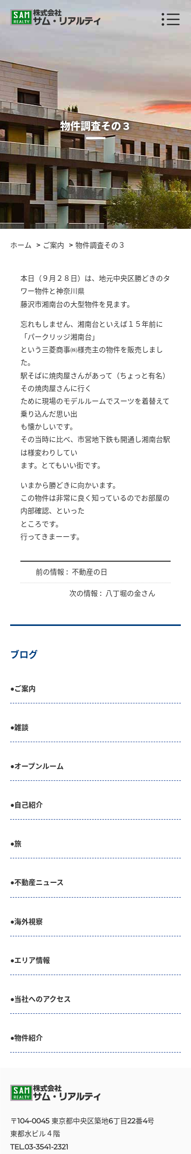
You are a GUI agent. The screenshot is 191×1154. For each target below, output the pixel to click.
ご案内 (53, 245)
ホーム (21, 245)
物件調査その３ (100, 245)
